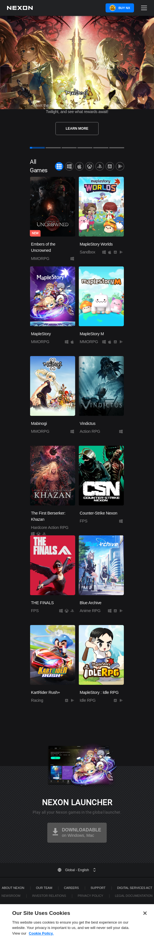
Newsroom (10, 895)
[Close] (145, 920)
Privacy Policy (90, 895)
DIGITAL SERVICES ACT (134, 887)
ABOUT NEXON (13, 887)
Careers (71, 887)
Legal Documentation (134, 895)
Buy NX (124, 8)
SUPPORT (98, 887)
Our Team (44, 887)
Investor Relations (49, 895)
